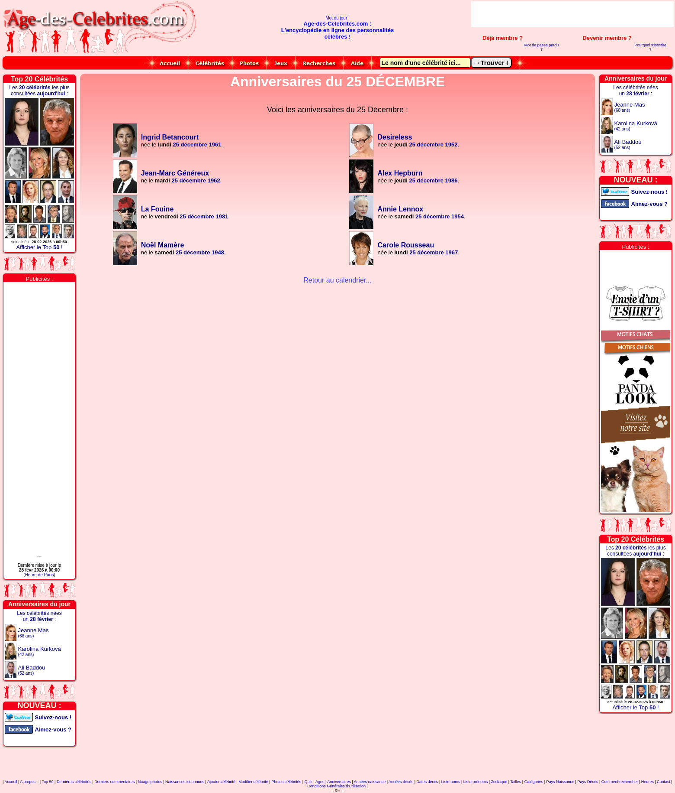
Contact (663, 782)
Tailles (515, 782)
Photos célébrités (286, 782)
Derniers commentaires (114, 782)
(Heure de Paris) (39, 574)
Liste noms (450, 782)
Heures (647, 782)
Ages (320, 782)
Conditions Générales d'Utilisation (336, 786)
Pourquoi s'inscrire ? (650, 47)
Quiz (309, 782)
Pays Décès (587, 782)
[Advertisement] (572, 14)
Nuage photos (150, 782)
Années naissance (370, 782)
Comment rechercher (619, 782)
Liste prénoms (475, 782)
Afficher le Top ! (39, 247)
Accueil (10, 782)
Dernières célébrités (74, 782)
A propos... (29, 782)
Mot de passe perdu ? (541, 47)
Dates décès (427, 782)
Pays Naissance (560, 782)
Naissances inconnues (184, 782)
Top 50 (48, 782)
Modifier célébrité (253, 782)
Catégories (533, 782)
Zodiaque (499, 782)
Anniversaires (339, 782)
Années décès (401, 782)
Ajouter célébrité (221, 782)
